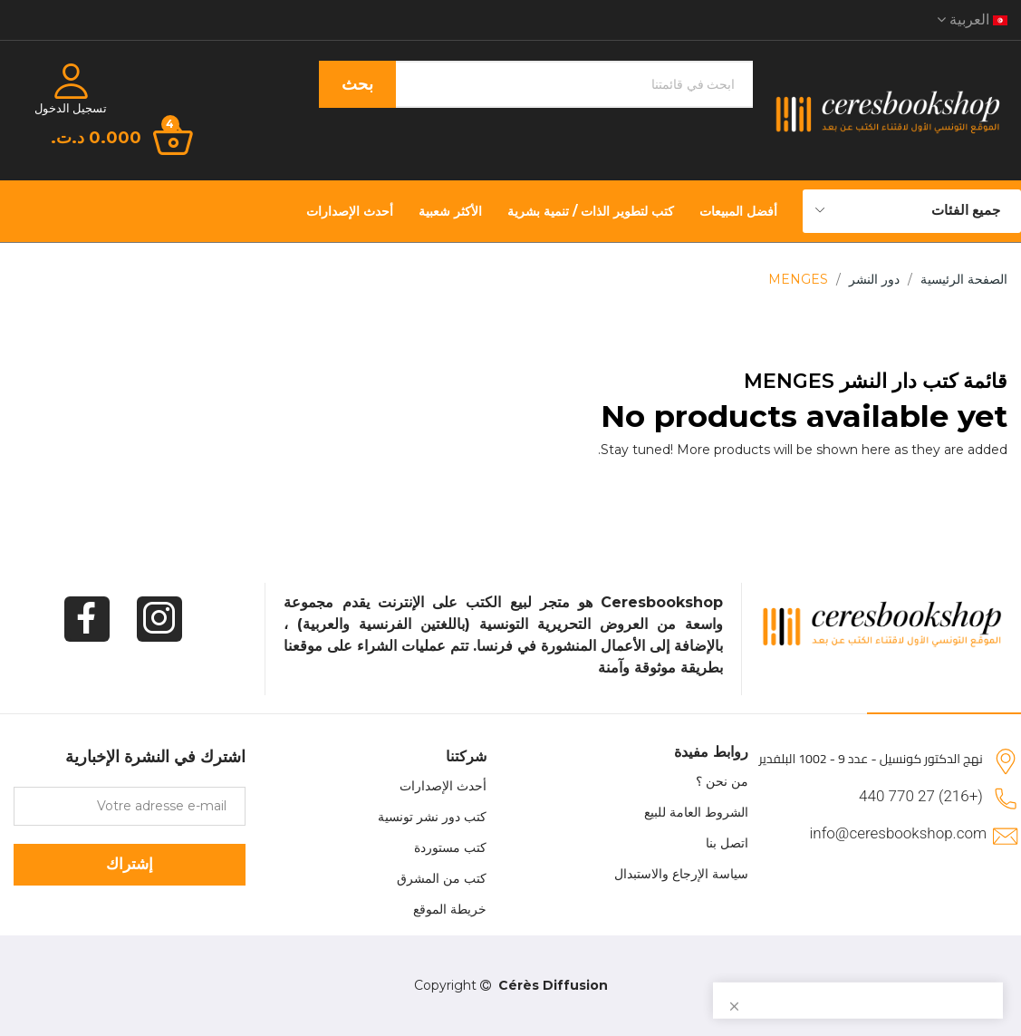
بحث (357, 84)
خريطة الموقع (449, 909)
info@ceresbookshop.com (898, 833)
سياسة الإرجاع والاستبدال (681, 874)
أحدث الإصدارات (443, 786)
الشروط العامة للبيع (696, 812)
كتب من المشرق (441, 878)
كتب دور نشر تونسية (432, 816)
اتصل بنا (727, 843)
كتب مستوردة (450, 847)
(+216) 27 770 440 (921, 796)
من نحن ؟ (722, 781)
